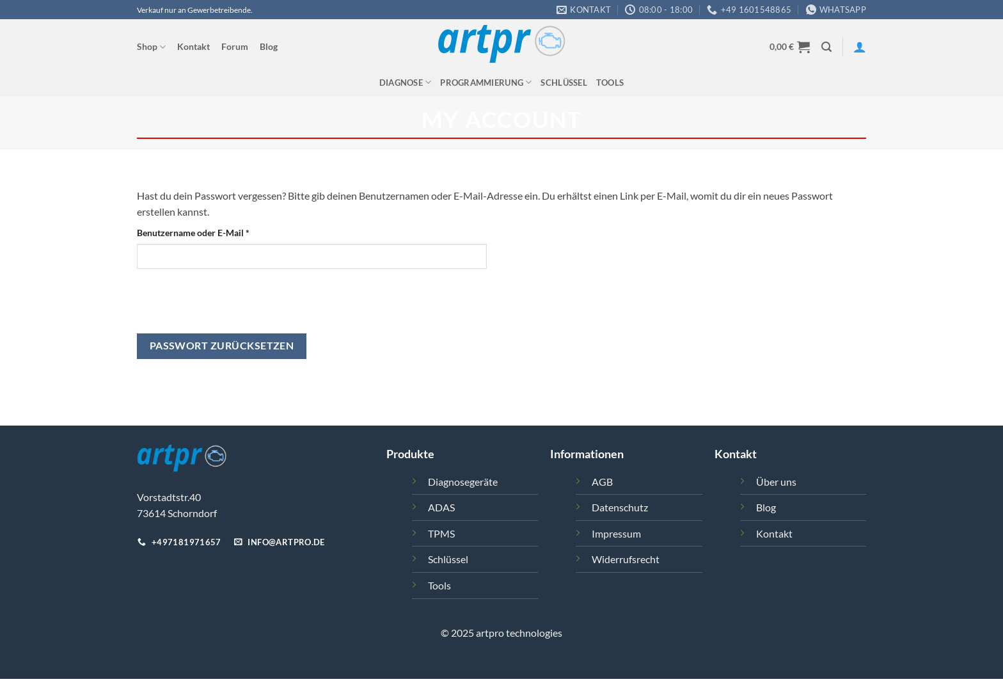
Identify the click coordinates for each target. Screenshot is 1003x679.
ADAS (441, 507)
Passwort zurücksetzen (222, 345)
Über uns (776, 481)
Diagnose (405, 82)
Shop (151, 47)
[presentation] (234, 308)
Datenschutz (620, 507)
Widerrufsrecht (625, 559)
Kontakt (193, 46)
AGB (602, 481)
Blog (269, 46)
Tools (610, 82)
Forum (234, 46)
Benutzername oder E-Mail (217, 231)
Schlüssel (564, 82)
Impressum (616, 533)
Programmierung (486, 82)
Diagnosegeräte (463, 481)
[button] (790, 47)
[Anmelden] (859, 47)
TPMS (441, 533)
